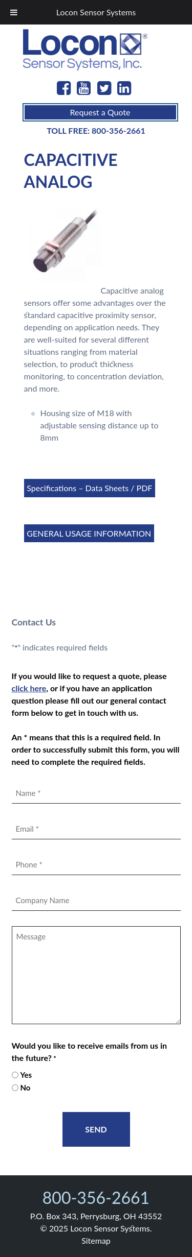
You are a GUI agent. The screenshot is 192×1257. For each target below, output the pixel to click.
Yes (26, 1074)
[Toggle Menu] (14, 12)
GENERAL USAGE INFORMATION (89, 533)
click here (29, 688)
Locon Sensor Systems (96, 12)
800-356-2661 (118, 130)
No (25, 1087)
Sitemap (96, 1240)
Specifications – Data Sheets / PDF (89, 488)
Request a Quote (100, 112)
